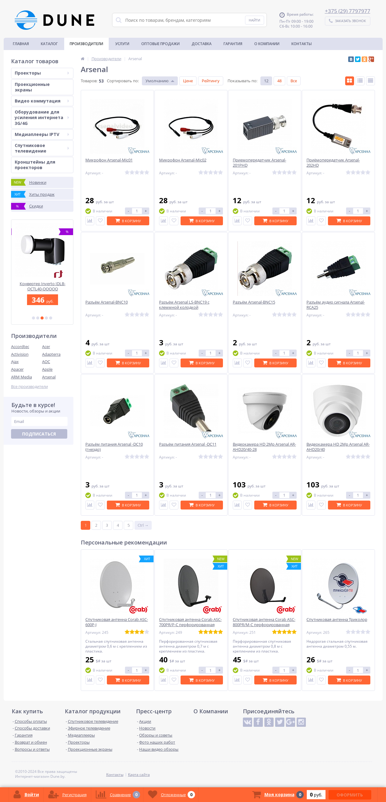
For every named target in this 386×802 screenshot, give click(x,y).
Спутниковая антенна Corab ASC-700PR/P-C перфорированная (190, 622)
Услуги (122, 43)
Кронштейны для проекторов (35, 164)
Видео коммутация (42, 101)
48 (279, 80)
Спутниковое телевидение (42, 148)
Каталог (49, 43)
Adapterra (51, 354)
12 (266, 80)
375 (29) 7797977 (349, 10)
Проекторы (42, 73)
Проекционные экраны (32, 87)
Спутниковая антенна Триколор (336, 619)
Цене (188, 80)
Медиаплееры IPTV (42, 134)
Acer (46, 346)
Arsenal (49, 377)
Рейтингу (211, 80)
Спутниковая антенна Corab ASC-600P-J (116, 622)
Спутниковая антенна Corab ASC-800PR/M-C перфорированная (264, 622)
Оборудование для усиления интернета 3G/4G (42, 117)
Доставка (202, 43)
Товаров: (89, 80)
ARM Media (21, 377)
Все (293, 80)
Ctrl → (143, 525)
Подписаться (39, 434)
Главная (21, 43)
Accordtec (20, 346)
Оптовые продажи (160, 43)
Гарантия (233, 43)
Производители (86, 43)
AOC (46, 361)
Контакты (301, 43)
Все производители (29, 386)
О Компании (266, 43)
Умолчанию (157, 80)
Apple (47, 369)
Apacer (17, 369)
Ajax (15, 361)
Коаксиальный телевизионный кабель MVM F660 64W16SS (42, 286)
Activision (20, 354)
